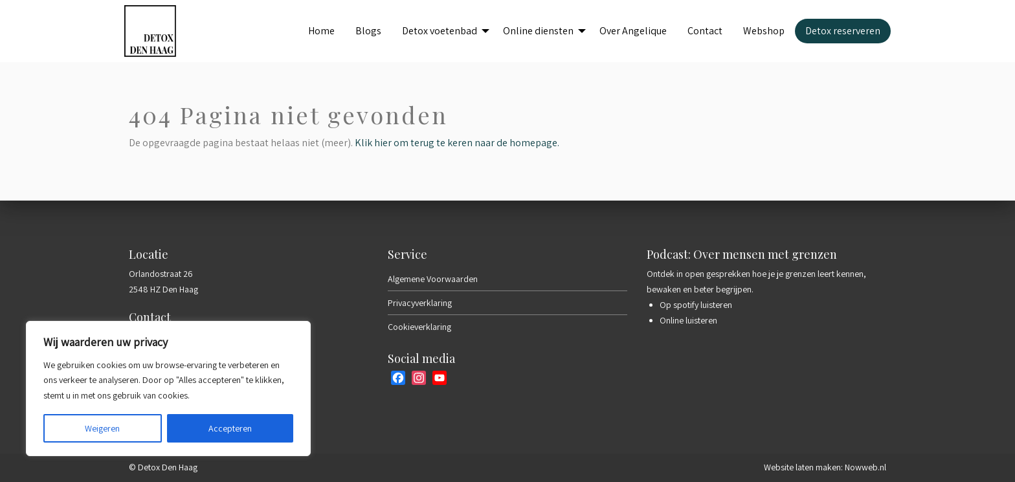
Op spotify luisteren (696, 305)
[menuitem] (321, 31)
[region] (168, 388)
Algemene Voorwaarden (433, 279)
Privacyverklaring (420, 303)
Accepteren (230, 428)
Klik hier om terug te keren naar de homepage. (457, 142)
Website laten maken (802, 467)
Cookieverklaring (419, 327)
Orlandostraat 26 (161, 273)
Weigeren (102, 428)
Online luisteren (688, 320)
